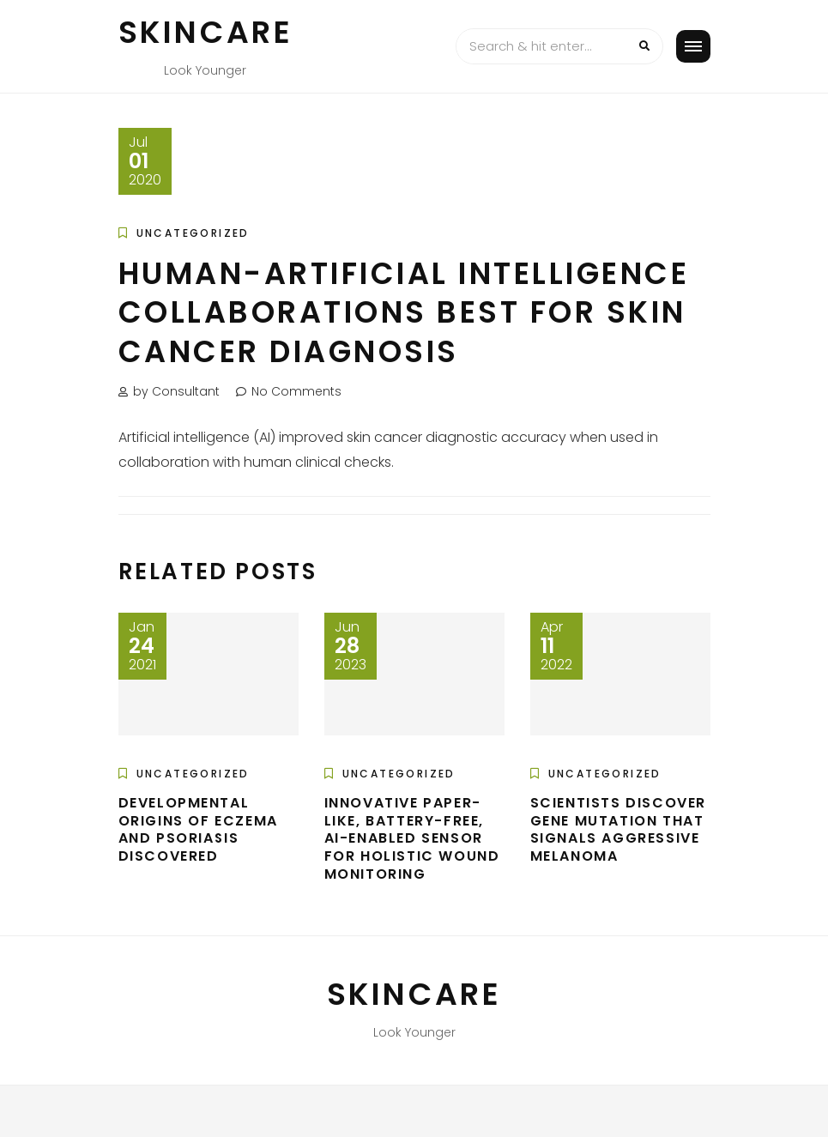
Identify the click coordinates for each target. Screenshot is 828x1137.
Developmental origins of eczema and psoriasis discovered (198, 829)
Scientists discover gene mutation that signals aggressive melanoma (618, 829)
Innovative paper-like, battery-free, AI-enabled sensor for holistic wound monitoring (412, 838)
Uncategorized (193, 233)
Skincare (205, 32)
